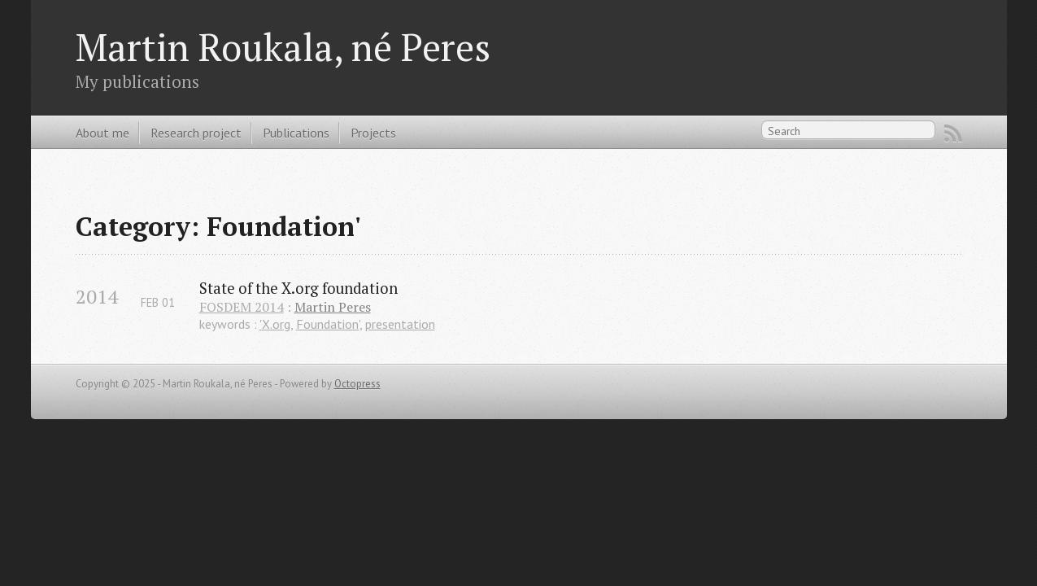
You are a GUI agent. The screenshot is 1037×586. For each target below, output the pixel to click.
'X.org (274, 324)
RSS (953, 133)
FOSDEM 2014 (241, 307)
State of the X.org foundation (298, 288)
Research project (196, 133)
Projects (373, 133)
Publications (296, 133)
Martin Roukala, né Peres (283, 47)
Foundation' (327, 324)
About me (102, 133)
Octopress (357, 384)
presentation (400, 324)
